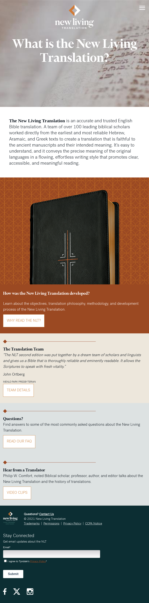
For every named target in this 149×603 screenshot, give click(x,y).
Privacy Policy (72, 523)
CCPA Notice (93, 523)
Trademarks (32, 523)
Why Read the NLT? (24, 320)
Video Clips (17, 493)
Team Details (18, 390)
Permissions (51, 523)
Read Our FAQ (19, 441)
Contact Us (46, 514)
